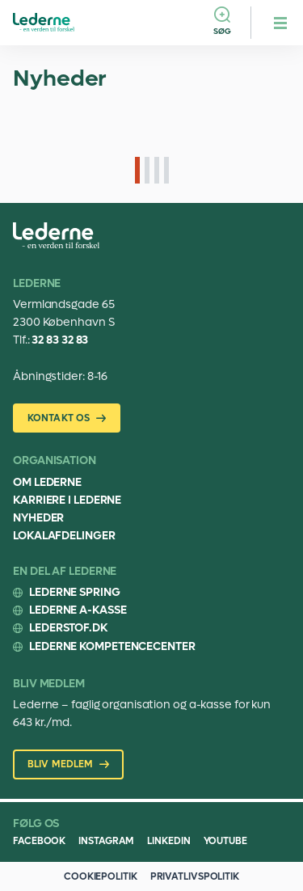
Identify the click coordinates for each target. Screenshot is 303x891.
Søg (222, 31)
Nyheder (38, 518)
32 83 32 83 (60, 340)
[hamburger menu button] (280, 22)
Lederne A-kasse (78, 610)
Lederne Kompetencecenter (112, 646)
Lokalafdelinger (64, 535)
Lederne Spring (74, 592)
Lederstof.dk (68, 628)
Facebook (39, 840)
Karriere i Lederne (67, 500)
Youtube (225, 840)
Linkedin (168, 840)
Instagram (106, 840)
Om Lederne (47, 482)
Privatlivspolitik (194, 876)
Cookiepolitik (100, 876)
